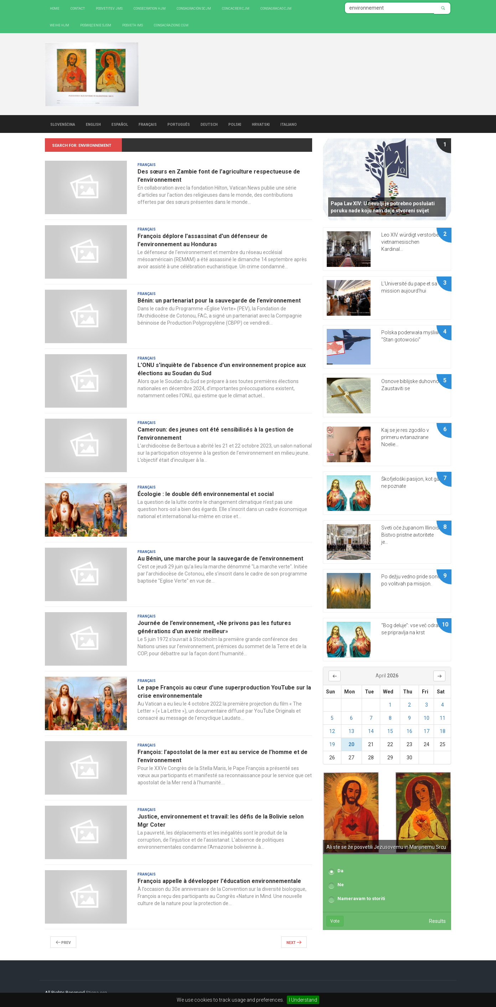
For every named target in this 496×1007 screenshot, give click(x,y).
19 (332, 744)
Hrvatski (261, 124)
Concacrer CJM (235, 8)
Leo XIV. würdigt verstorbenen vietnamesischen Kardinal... (414, 242)
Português (178, 124)
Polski (234, 124)
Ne (340, 884)
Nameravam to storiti (361, 898)
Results (437, 921)
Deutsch (209, 124)
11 (442, 718)
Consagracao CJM (275, 8)
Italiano (288, 124)
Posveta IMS (132, 24)
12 (332, 731)
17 (426, 731)
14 (371, 731)
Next (293, 942)
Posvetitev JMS (109, 8)
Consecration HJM (150, 8)
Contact (78, 8)
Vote (335, 921)
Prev (63, 942)
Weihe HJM (59, 24)
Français (148, 124)
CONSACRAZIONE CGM (171, 24)
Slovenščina (62, 124)
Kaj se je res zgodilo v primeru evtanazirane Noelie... (405, 437)
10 (426, 718)
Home (55, 8)
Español (120, 124)
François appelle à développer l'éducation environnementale (219, 881)
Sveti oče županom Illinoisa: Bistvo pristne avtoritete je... (412, 535)
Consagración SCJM (194, 8)
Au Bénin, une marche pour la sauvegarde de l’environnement (220, 558)
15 (390, 731)
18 (442, 731)
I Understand (303, 1000)
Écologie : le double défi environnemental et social (206, 494)
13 (351, 731)
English (93, 124)
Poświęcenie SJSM (95, 24)
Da (340, 870)
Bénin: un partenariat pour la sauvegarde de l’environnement (219, 300)
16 (409, 731)
